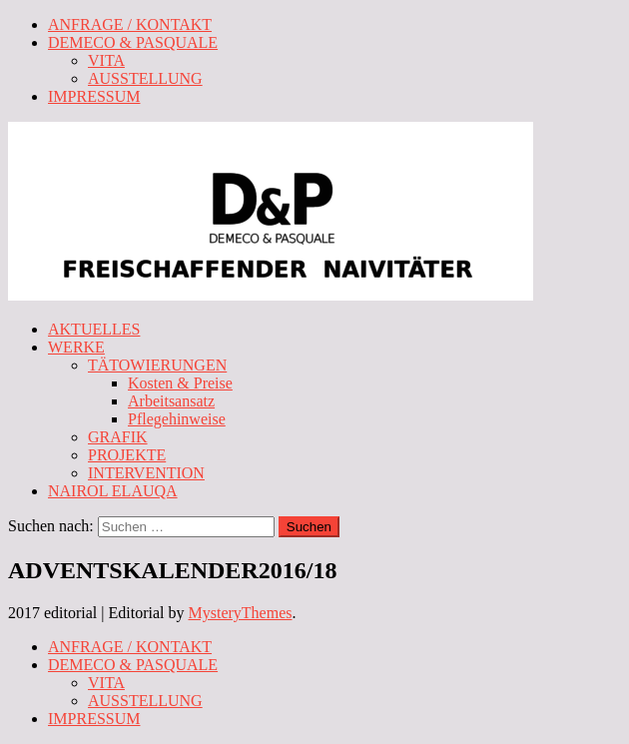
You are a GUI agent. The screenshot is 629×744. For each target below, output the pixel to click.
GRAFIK (118, 436)
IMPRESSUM (94, 96)
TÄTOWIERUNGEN (157, 365)
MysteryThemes (241, 612)
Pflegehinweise (177, 418)
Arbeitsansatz (171, 400)
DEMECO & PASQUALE (133, 42)
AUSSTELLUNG (145, 78)
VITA (106, 60)
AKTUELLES (94, 329)
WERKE (76, 347)
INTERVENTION (146, 472)
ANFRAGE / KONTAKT (130, 24)
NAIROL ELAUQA (113, 490)
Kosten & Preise (180, 382)
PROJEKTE (127, 454)
